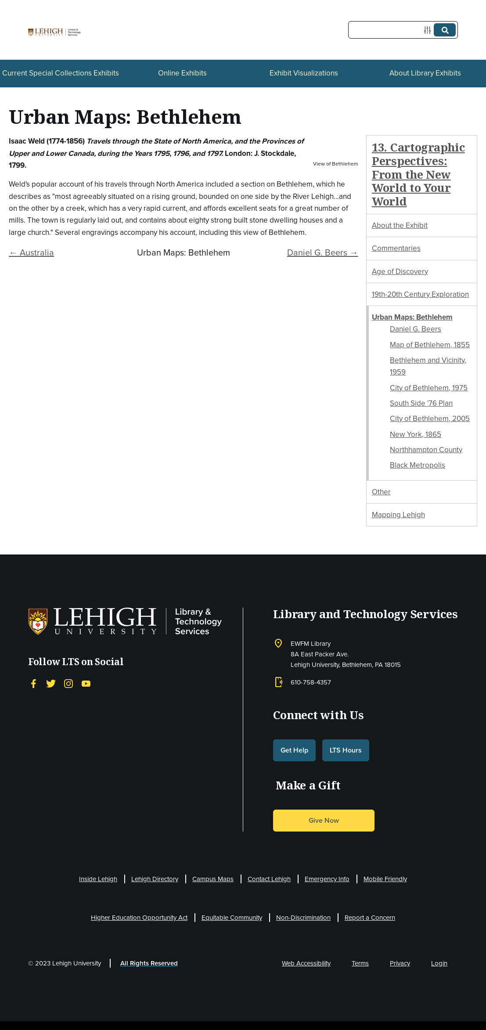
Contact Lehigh (269, 879)
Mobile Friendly (385, 879)
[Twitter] (51, 683)
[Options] (429, 30)
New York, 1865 (415, 434)
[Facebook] (33, 683)
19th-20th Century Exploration (420, 294)
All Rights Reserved (149, 963)
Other (381, 491)
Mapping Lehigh (398, 514)
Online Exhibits (182, 73)
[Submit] (445, 29)
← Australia (31, 252)
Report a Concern (370, 917)
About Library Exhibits (425, 73)
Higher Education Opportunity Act (139, 917)
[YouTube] (86, 683)
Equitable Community (232, 917)
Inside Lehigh (98, 879)
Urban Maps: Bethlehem (412, 317)
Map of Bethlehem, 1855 (430, 344)
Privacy (400, 963)
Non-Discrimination (303, 917)
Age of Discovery (400, 271)
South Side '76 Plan (421, 403)
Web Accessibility (306, 963)
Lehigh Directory (154, 879)
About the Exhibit (400, 225)
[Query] (403, 30)
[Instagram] (68, 683)
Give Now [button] (324, 820)
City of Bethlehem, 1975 (429, 387)
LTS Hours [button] (346, 750)
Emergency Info (327, 879)
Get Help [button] (294, 750)
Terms (360, 963)
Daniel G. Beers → (322, 252)
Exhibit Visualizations (304, 73)
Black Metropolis (417, 465)
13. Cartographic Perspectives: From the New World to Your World (418, 174)
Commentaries (396, 248)
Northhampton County (426, 449)
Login (439, 963)
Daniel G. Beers (415, 329)
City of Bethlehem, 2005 (430, 418)
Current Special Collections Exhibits (60, 73)
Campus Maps (213, 879)
